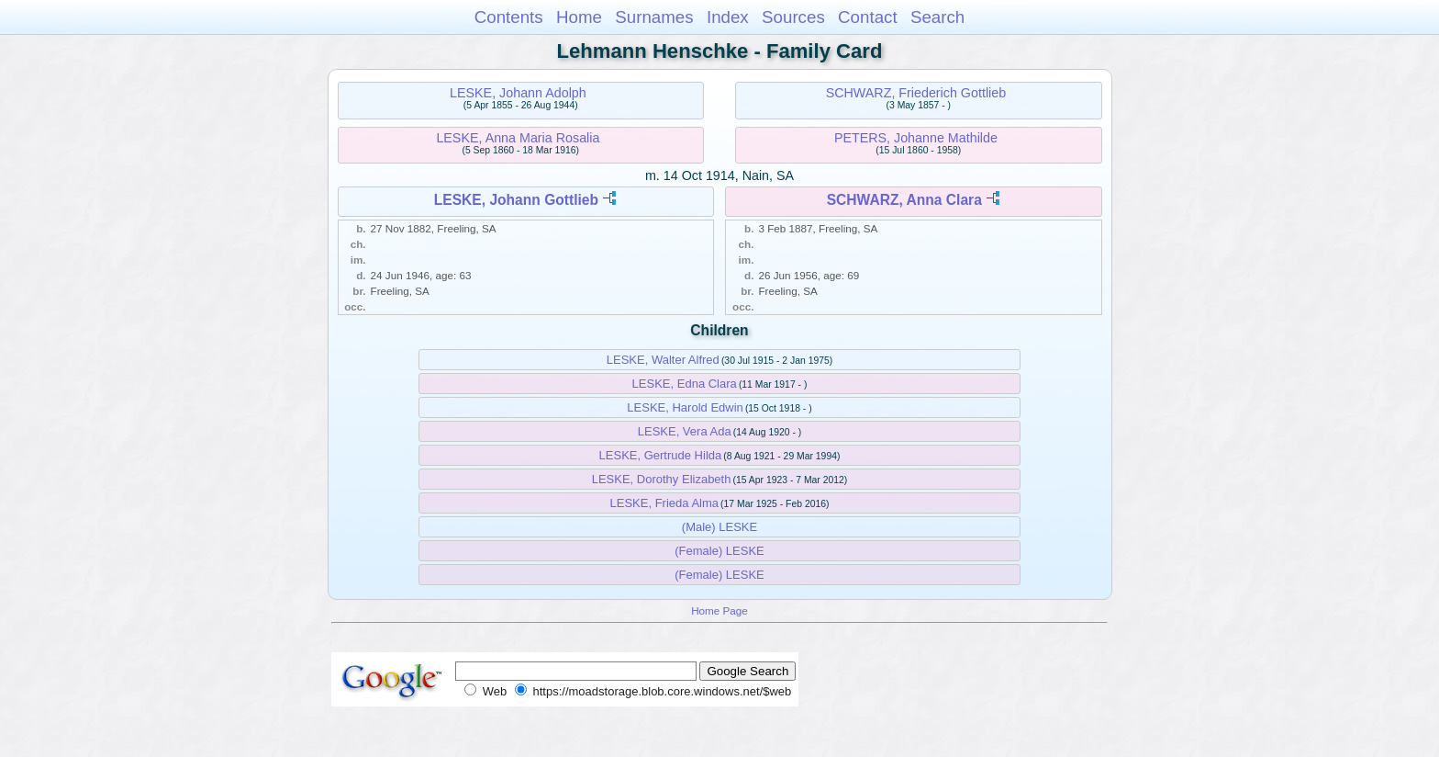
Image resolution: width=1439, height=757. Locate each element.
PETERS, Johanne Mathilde (916, 137)
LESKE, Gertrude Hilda (660, 455)
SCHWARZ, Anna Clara (904, 200)
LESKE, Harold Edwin (684, 407)
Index (728, 17)
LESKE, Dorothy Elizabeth (661, 479)
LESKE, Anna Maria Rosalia (517, 137)
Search (937, 17)
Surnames (654, 17)
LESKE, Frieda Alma (665, 503)
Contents (508, 17)
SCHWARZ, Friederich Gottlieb (916, 92)
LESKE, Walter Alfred (663, 360)
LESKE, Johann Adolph (518, 92)
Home (579, 17)
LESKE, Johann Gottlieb (516, 200)
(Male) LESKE (719, 527)
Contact (868, 17)
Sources (793, 17)
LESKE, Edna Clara (684, 383)
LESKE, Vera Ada (684, 431)
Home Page (719, 610)
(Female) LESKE (719, 551)
